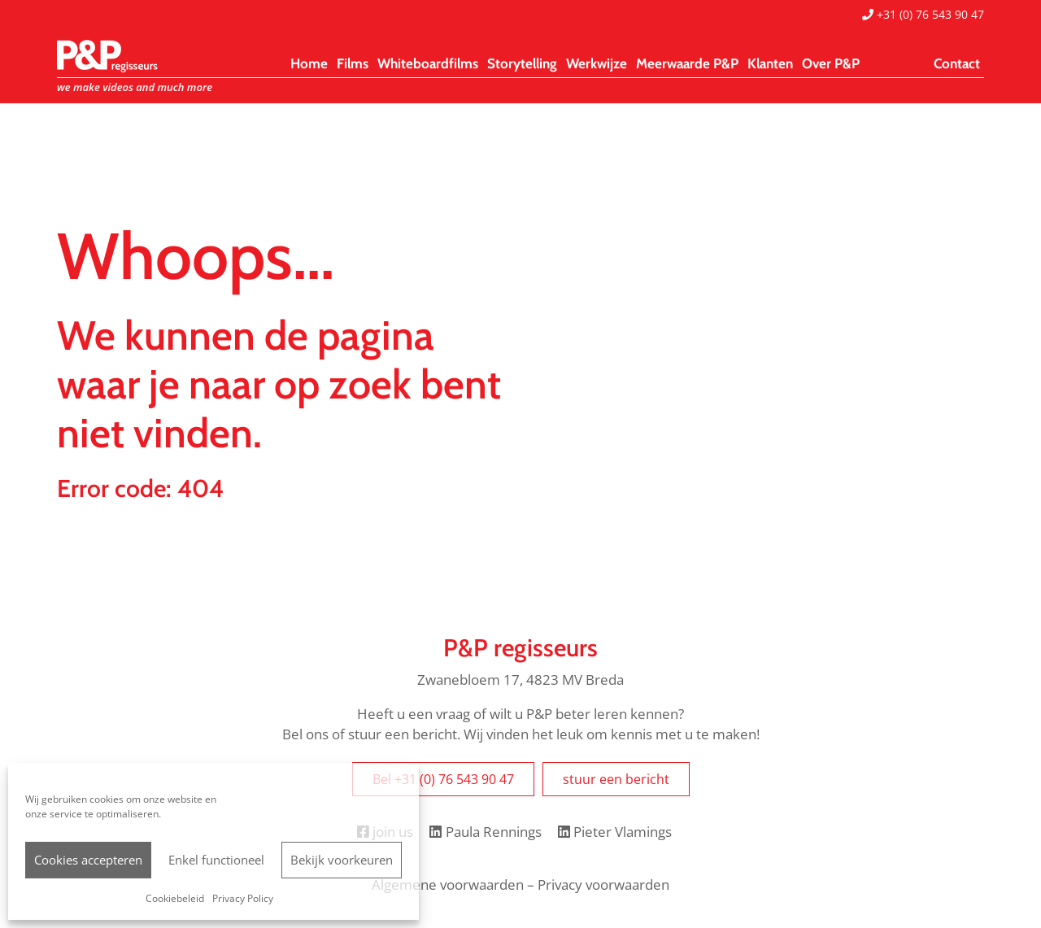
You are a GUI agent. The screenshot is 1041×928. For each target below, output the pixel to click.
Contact (957, 63)
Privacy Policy (242, 898)
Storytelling (522, 63)
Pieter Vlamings (615, 831)
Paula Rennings (485, 831)
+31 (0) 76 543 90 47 (923, 14)
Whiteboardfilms (427, 63)
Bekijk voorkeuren (341, 860)
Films (352, 63)
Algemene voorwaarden (448, 884)
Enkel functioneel (216, 860)
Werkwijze (596, 63)
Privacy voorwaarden (603, 884)
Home (309, 63)
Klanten (770, 63)
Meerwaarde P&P (687, 63)
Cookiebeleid (175, 898)
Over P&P (831, 63)
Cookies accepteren (88, 860)
